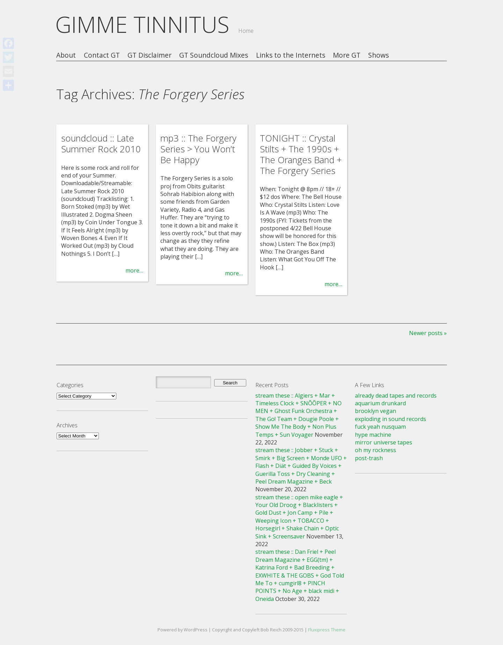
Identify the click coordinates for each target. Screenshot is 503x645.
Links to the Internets (290, 55)
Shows (378, 55)
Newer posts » (428, 333)
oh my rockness (375, 450)
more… (134, 270)
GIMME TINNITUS (142, 24)
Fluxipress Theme (326, 629)
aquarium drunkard (380, 403)
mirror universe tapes (383, 442)
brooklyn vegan (375, 411)
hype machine (373, 435)
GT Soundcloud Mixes (213, 55)
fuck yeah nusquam (380, 426)
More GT (346, 55)
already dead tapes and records (396, 395)
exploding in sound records (390, 419)
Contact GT (102, 55)
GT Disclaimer (149, 55)
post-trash (369, 458)
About (66, 55)
